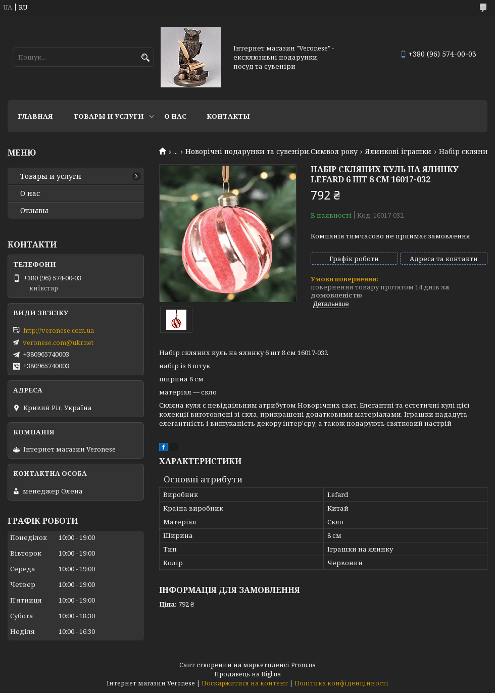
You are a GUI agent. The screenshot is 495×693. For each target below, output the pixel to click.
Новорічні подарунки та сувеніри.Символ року (271, 151)
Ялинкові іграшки (398, 151)
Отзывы (34, 210)
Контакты (228, 116)
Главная (35, 116)
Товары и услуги (108, 116)
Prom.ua (303, 665)
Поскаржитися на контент (245, 683)
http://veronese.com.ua (58, 330)
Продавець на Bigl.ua (247, 674)
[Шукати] (145, 58)
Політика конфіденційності (341, 683)
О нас (175, 116)
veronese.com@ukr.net (58, 342)
